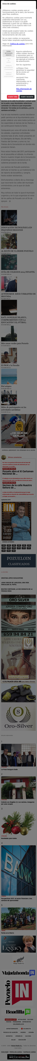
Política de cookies (17, 44)
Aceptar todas (12, 97)
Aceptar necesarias (27, 97)
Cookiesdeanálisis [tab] (9, 60)
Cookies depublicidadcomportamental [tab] (8, 74)
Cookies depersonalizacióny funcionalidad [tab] (8, 67)
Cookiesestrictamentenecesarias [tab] (8, 53)
